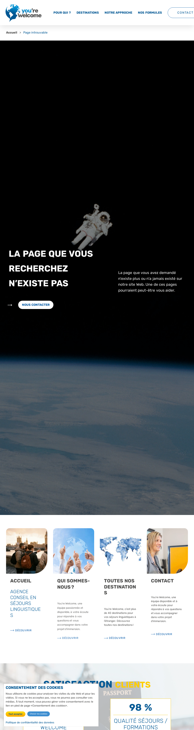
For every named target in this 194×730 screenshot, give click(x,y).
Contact (162, 581)
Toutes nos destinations (120, 586)
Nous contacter (36, 305)
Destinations (88, 12)
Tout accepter (16, 714)
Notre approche (118, 12)
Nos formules (150, 12)
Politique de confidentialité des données (30, 722)
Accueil (11, 32)
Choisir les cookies (38, 713)
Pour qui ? (62, 12)
